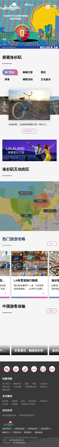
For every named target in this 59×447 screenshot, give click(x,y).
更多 (52, 244)
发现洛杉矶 (32, 429)
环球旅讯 (43, 401)
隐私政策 (39, 432)
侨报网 (14, 404)
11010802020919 (18, 443)
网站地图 (6, 390)
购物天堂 (28, 72)
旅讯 (23, 401)
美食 (7, 79)
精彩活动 (28, 79)
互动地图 (17, 387)
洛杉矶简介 (7, 429)
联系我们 (28, 432)
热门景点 (10, 72)
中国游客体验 (30, 387)
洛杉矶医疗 (45, 429)
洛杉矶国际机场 (9, 415)
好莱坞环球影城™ (27, 415)
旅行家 (5, 404)
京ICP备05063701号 (16, 440)
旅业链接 (32, 401)
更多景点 (29, 131)
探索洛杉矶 (20, 429)
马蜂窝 (14, 401)
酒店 (43, 72)
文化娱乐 (46, 79)
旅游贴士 (44, 387)
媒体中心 (6, 432)
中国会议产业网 (28, 404)
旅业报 (5, 401)
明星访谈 (17, 432)
